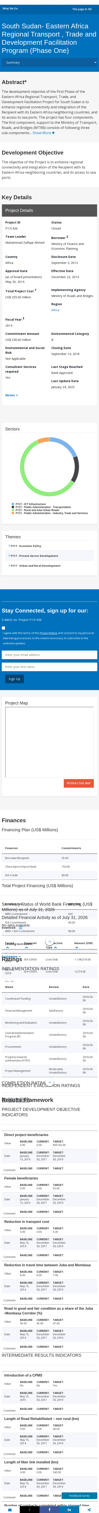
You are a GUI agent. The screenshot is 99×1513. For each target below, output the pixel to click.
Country (11, 257)
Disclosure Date (63, 257)
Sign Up (14, 679)
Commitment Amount (22, 334)
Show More (44, 132)
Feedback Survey (79, 1496)
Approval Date (16, 271)
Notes (10, 395)
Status (56, 222)
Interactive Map (79, 783)
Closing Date (61, 348)
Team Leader (15, 236)
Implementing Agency (68, 290)
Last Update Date (65, 381)
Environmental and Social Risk (24, 350)
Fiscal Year (14, 319)
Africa (55, 310)
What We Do (10, 8)
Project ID (12, 222)
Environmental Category (70, 334)
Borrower (59, 237)
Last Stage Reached (66, 367)
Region (56, 304)
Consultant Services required (20, 369)
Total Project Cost (20, 290)
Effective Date (62, 271)
